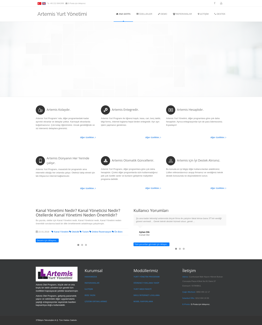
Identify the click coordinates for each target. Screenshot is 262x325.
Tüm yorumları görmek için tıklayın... (151, 244)
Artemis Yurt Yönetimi (62, 13)
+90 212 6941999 (57, 3)
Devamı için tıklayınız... (47, 240)
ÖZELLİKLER (144, 14)
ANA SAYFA (123, 14)
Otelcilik (74, 231)
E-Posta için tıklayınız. (77, 3)
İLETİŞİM (203, 14)
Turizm (84, 231)
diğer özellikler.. (88, 137)
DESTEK (219, 14)
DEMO (162, 14)
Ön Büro (117, 231)
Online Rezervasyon (100, 231)
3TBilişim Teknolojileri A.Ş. (47, 320)
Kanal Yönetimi (60, 231)
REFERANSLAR (182, 14)
